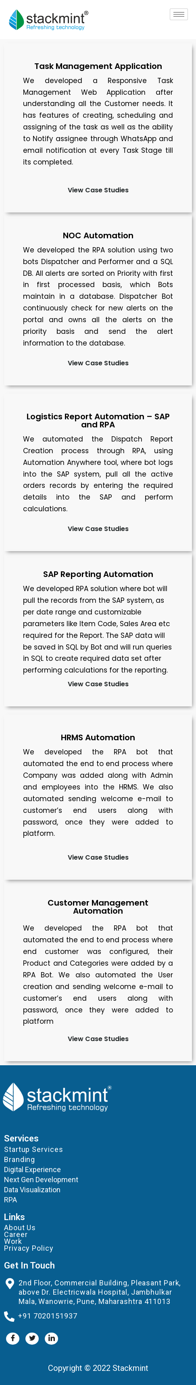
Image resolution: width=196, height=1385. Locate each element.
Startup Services (33, 1149)
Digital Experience (32, 1169)
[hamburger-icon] (179, 14)
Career (15, 1234)
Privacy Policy (29, 1248)
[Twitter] (32, 1339)
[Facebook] (12, 1339)
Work (13, 1241)
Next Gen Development (41, 1179)
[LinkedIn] (51, 1339)
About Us (20, 1227)
